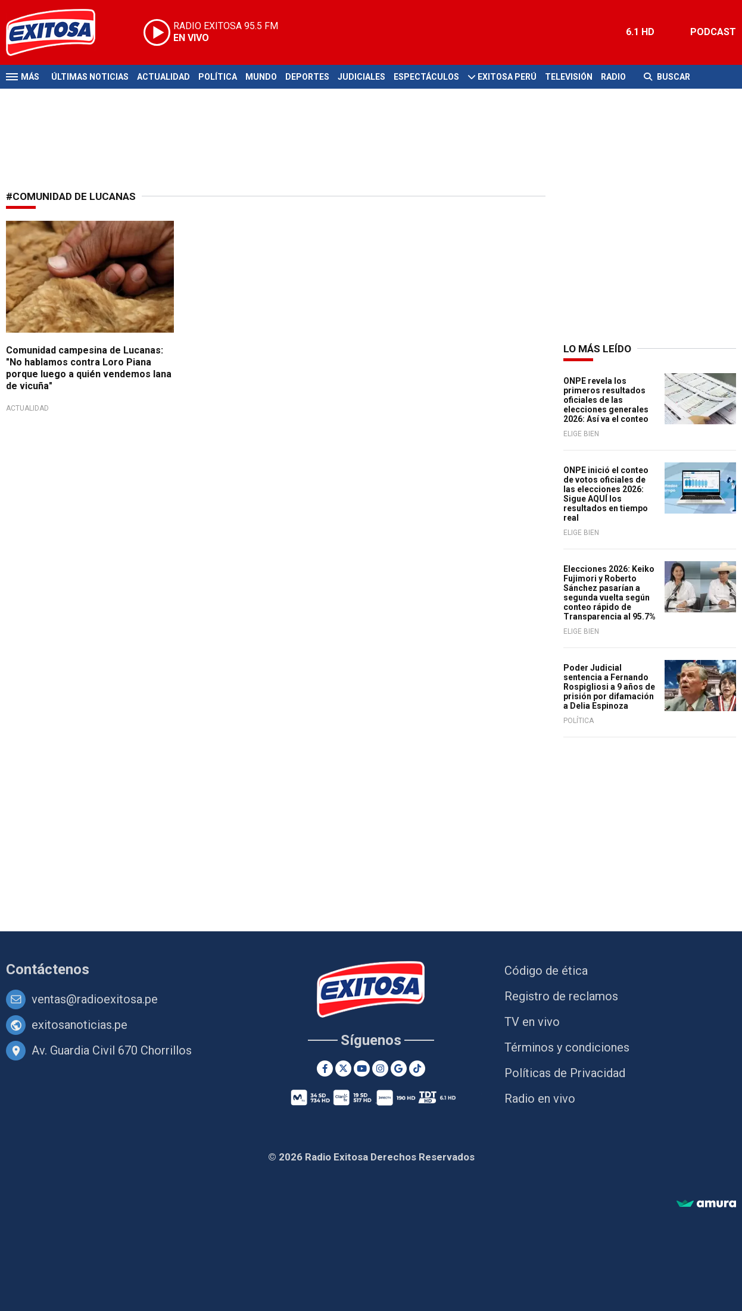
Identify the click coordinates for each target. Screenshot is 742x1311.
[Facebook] (325, 1068)
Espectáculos (426, 77)
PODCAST (713, 31)
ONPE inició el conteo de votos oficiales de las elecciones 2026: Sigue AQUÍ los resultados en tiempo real (606, 493)
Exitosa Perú (507, 77)
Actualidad (163, 77)
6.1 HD (640, 31)
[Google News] (399, 1068)
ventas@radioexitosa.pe (95, 999)
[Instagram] (380, 1068)
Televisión (569, 77)
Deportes (307, 77)
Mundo (261, 77)
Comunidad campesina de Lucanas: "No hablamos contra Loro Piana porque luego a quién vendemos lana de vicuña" (89, 368)
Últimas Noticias (90, 77)
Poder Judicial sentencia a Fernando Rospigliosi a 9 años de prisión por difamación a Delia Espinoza (609, 687)
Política (217, 77)
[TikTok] (417, 1068)
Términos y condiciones (566, 1047)
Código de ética (546, 970)
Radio (613, 77)
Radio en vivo (539, 1098)
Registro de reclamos (561, 996)
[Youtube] (362, 1068)
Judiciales (361, 77)
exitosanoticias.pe (79, 1025)
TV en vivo (532, 1022)
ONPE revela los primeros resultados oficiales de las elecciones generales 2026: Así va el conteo (606, 400)
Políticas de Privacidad (564, 1073)
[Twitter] (343, 1068)
